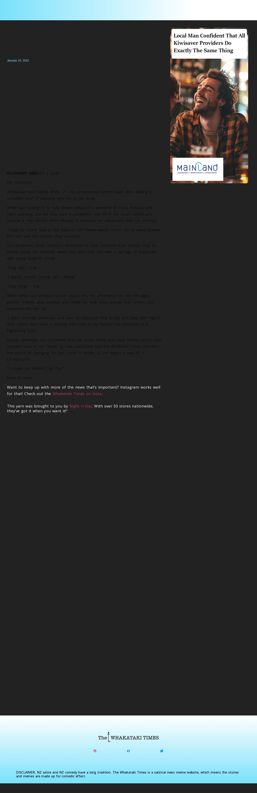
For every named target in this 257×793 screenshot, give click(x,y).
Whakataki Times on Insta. (77, 393)
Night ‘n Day (80, 406)
